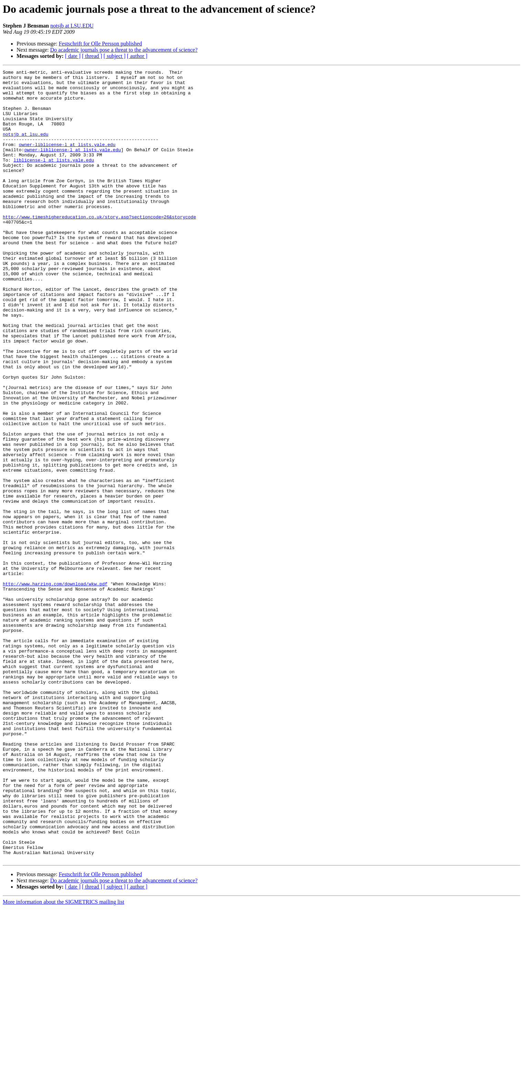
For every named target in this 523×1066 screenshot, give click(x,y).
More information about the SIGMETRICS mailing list (63, 1060)
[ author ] (137, 56)
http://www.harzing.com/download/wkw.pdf (55, 687)
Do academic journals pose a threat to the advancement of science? (124, 50)
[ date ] (73, 56)
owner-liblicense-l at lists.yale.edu (67, 160)
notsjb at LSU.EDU (72, 26)
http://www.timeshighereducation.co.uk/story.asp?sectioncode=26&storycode (99, 247)
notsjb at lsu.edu (26, 147)
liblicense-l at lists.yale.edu (53, 178)
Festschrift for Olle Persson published (100, 44)
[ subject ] (115, 56)
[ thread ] (92, 56)
